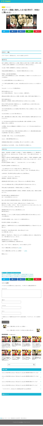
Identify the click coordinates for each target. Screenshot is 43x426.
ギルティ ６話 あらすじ (29, 276)
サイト (3, 312)
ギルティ (3, 7)
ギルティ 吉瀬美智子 (13, 274)
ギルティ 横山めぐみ (6, 276)
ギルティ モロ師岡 (6, 274)
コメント (4, 288)
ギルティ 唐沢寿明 (30, 274)
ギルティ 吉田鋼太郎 (22, 274)
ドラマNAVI (5, 1)
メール (4, 306)
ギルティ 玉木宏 (13, 276)
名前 (3, 301)
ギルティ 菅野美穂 (21, 276)
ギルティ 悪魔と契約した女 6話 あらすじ (14, 272)
